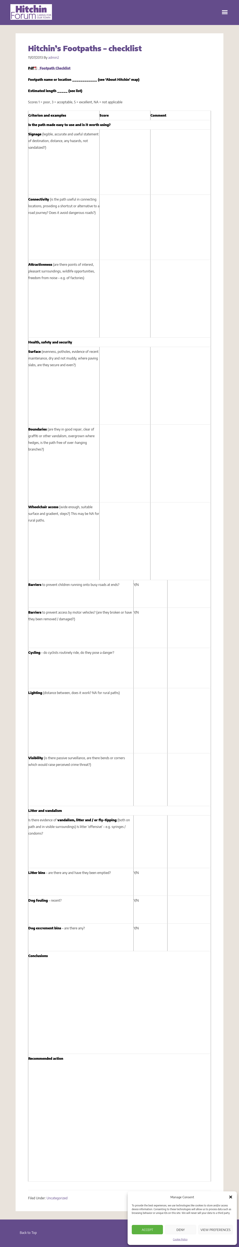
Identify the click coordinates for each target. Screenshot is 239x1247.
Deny (180, 1230)
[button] (231, 1197)
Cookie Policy (180, 1239)
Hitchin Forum (31, 14)
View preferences (215, 1230)
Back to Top (28, 1233)
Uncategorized (57, 1198)
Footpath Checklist (54, 68)
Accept (147, 1230)
